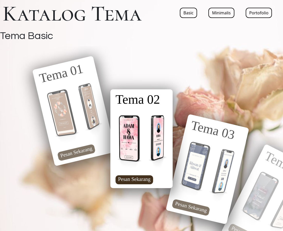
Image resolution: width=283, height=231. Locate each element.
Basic (188, 13)
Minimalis (221, 13)
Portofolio (259, 13)
